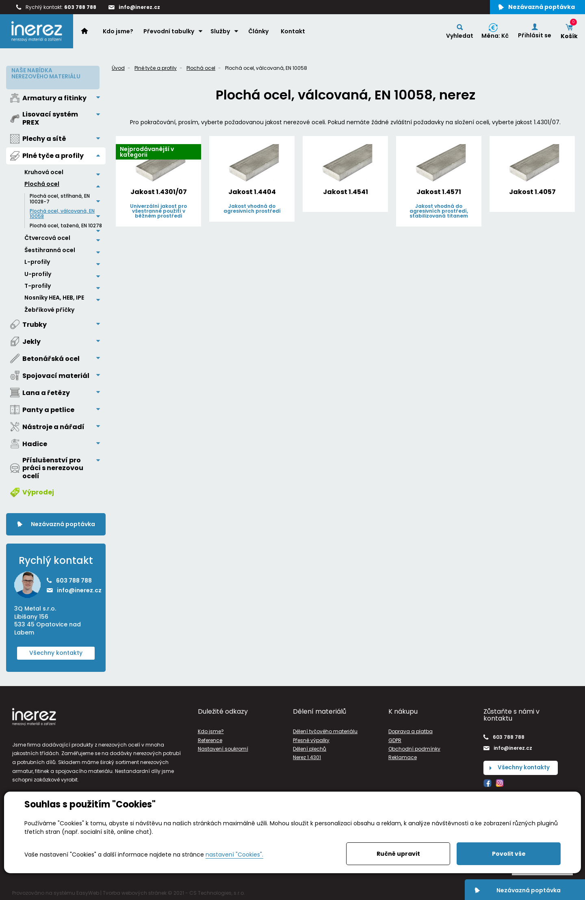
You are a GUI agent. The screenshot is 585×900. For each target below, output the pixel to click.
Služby (221, 33)
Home (89, 32)
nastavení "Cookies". (234, 854)
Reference (210, 738)
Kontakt (294, 33)
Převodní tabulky (169, 33)
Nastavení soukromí (223, 746)
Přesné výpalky (311, 738)
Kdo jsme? (119, 33)
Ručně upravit (398, 854)
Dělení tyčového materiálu (325, 729)
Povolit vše (509, 854)
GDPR (394, 738)
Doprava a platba (410, 729)
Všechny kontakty (55, 651)
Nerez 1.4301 (307, 755)
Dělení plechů (309, 746)
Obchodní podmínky (414, 746)
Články (259, 33)
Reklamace (402, 755)
